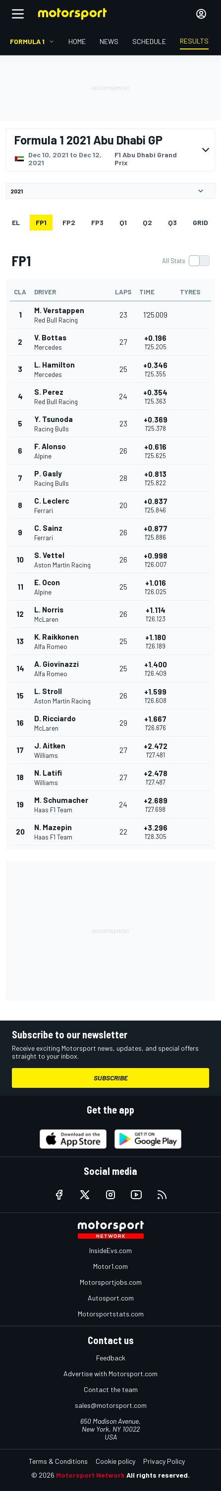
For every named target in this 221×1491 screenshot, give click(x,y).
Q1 (123, 222)
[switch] (185, 261)
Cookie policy (115, 1461)
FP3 (97, 222)
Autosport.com (111, 1298)
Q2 (147, 222)
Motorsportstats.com (111, 1313)
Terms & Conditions (58, 1461)
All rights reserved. (158, 1475)
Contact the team (111, 1389)
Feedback (110, 1357)
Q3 (172, 222)
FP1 (41, 222)
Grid (200, 222)
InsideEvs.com (110, 1250)
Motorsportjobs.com (111, 1282)
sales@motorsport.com (111, 1405)
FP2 (68, 222)
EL (16, 222)
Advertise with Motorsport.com (110, 1373)
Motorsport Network (90, 1475)
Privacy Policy (164, 1461)
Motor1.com (110, 1266)
